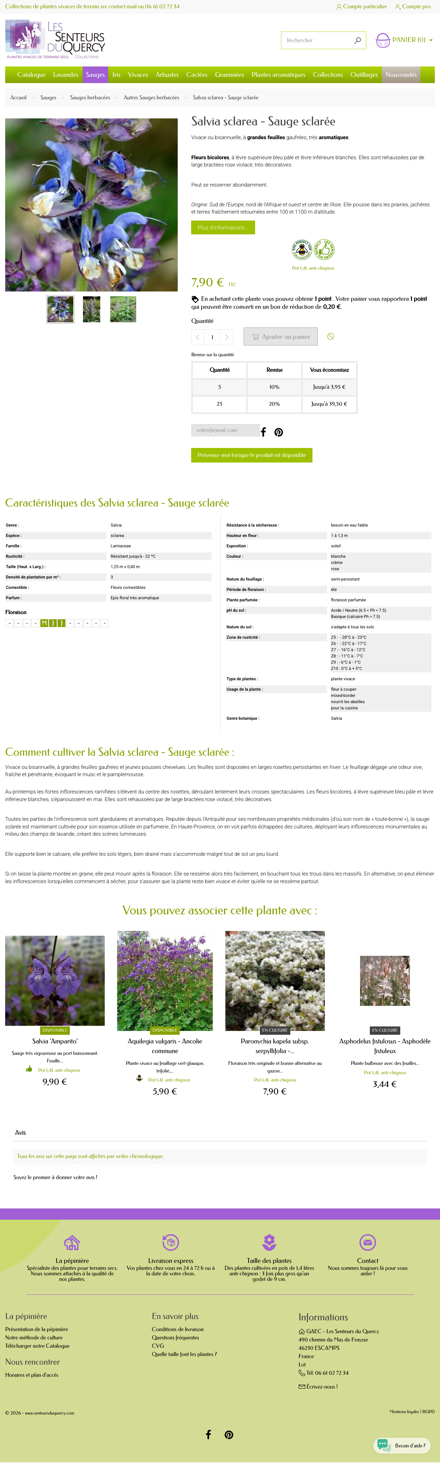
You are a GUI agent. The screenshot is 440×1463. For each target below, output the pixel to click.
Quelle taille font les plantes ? (184, 1355)
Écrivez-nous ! (322, 1387)
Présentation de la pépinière (36, 1330)
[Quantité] (212, 337)
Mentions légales (404, 1413)
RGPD (428, 1413)
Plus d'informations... (223, 227)
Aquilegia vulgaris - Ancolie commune (165, 1046)
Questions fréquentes (175, 1338)
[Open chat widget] (399, 1443)
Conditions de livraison (178, 1330)
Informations (323, 1318)
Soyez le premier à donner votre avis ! (55, 1178)
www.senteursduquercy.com (49, 1414)
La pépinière (72, 1261)
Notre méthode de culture (34, 1338)
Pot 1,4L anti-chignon (313, 268)
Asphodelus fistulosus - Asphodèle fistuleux (385, 1046)
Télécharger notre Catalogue (37, 1347)
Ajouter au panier (281, 337)
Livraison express (171, 1261)
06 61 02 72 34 (163, 6)
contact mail (123, 6)
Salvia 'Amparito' (55, 1041)
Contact (367, 1261)
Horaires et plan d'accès (31, 1376)
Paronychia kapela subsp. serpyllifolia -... (275, 1046)
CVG (158, 1347)
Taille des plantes (269, 1261)
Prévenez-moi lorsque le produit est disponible (252, 455)
